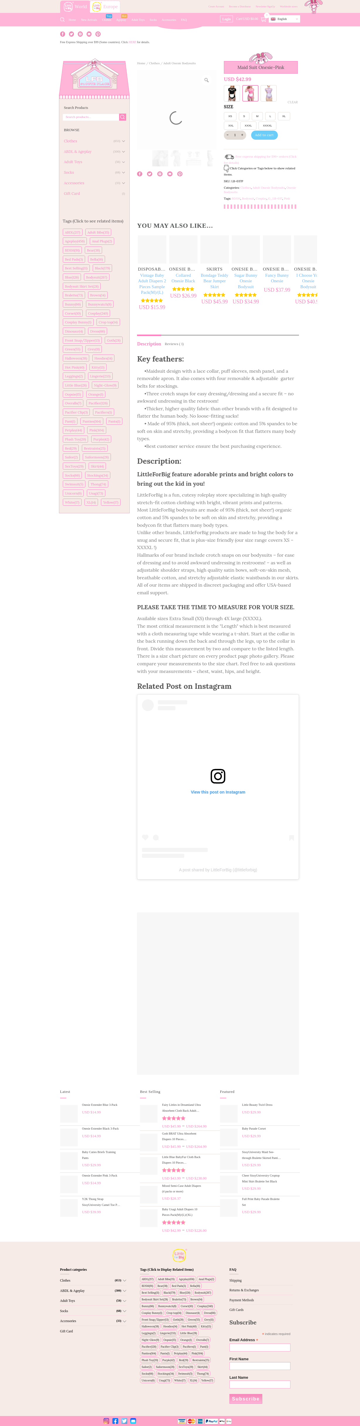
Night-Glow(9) (105, 385)
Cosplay (261, 198)
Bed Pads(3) (74, 259)
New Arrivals (89, 19)
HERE (132, 42)
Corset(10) (73, 313)
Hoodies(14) (103, 358)
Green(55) (72, 349)
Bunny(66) (73, 304)
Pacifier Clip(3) (76, 412)
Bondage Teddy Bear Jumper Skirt (214, 281)
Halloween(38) (76, 358)
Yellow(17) (111, 502)
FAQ (184, 19)
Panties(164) (92, 421)
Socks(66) (72, 475)
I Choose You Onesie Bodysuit (308, 281)
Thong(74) (98, 484)
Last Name (238, 1378)
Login (226, 19)
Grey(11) (94, 349)
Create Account (216, 6)
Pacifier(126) (98, 403)
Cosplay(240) (98, 313)
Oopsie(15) (73, 394)
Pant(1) (70, 421)
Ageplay (121, 19)
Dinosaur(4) (74, 331)
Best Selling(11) (76, 268)
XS (230, 116)
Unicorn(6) (73, 493)
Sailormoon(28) (97, 457)
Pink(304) (96, 430)
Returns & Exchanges (244, 1290)
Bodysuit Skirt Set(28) (82, 286)
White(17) (72, 502)
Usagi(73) (96, 493)
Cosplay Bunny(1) (78, 322)
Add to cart (264, 135)
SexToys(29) (74, 466)
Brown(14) (97, 295)
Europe (105, 6)
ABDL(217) (72, 232)
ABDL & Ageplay (72, 1290)
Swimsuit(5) (74, 484)
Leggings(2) (74, 376)
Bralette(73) (74, 295)
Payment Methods (241, 1300)
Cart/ (252, 18)
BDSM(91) (72, 250)
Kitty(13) (98, 367)
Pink (287, 198)
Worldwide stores (289, 6)
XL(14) (91, 502)
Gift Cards (236, 1310)
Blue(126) (72, 277)
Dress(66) (97, 331)
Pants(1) (114, 421)
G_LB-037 (275, 198)
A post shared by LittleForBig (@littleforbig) (218, 870)
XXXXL (267, 125)
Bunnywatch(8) (99, 304)
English (279, 19)
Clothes (106, 19)
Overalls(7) (73, 403)
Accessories (169, 19)
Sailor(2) (71, 457)
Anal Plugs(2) (102, 241)
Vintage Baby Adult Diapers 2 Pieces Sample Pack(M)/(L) (152, 284)
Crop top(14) (108, 322)
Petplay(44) (73, 430)
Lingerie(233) (100, 376)
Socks (153, 19)
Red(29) (71, 448)
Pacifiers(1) (103, 412)
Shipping (235, 1280)
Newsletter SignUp (265, 6)
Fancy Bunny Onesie (277, 278)
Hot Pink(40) (74, 367)
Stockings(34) (97, 475)
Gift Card (66, 1331)
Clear (293, 102)
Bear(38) (93, 250)
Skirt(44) (97, 466)
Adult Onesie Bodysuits (179, 63)
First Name (239, 1359)
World (75, 6)
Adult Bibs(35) (98, 232)
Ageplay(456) (74, 241)
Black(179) (102, 268)
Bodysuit (248, 198)
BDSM (236, 198)
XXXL (248, 125)
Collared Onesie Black (183, 278)
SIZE (228, 106)
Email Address (243, 1340)
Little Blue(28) (76, 385)
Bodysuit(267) (96, 277)
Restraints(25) (94, 448)
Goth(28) (113, 340)
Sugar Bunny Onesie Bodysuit (245, 281)
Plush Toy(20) (75, 439)
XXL (231, 125)
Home (72, 19)
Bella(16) (96, 259)
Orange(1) (95, 394)
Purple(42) (101, 439)
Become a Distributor (240, 6)
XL (284, 116)
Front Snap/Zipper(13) (82, 340)
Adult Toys (138, 19)
